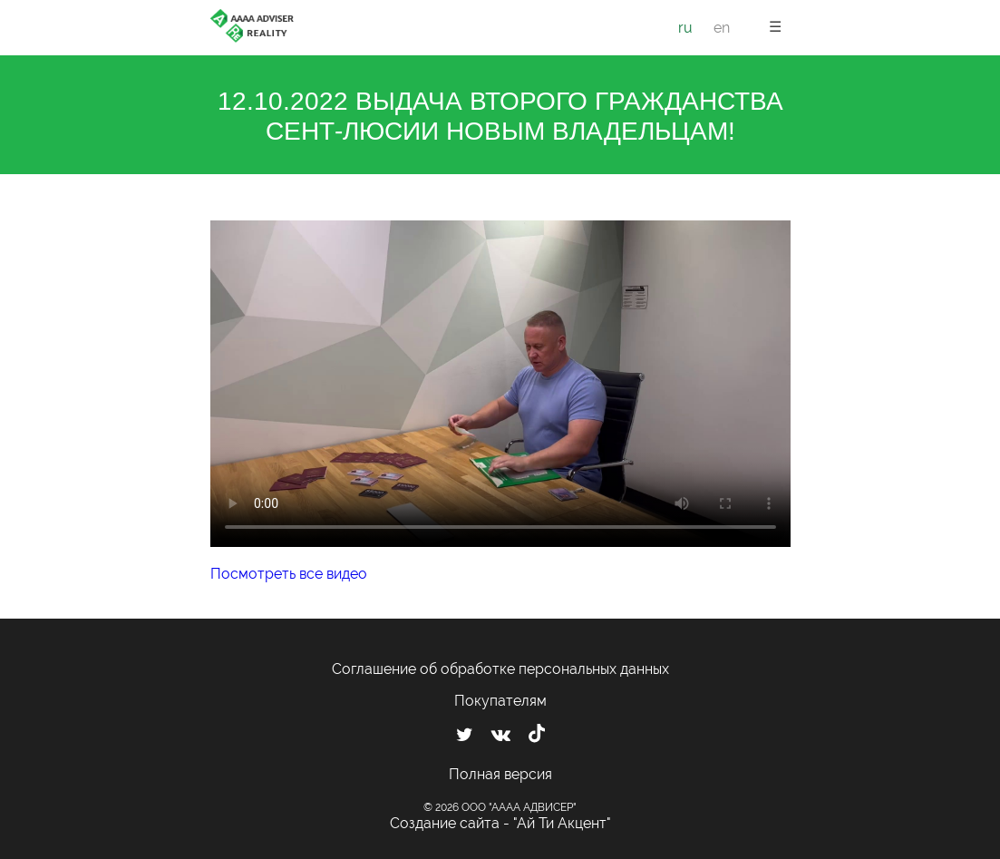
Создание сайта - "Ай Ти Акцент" (500, 823)
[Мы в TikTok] (537, 735)
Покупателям (500, 700)
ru (685, 27)
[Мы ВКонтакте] (500, 735)
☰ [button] (775, 26)
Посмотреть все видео (288, 573)
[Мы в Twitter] (464, 735)
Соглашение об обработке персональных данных (500, 669)
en (722, 27)
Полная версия (500, 774)
